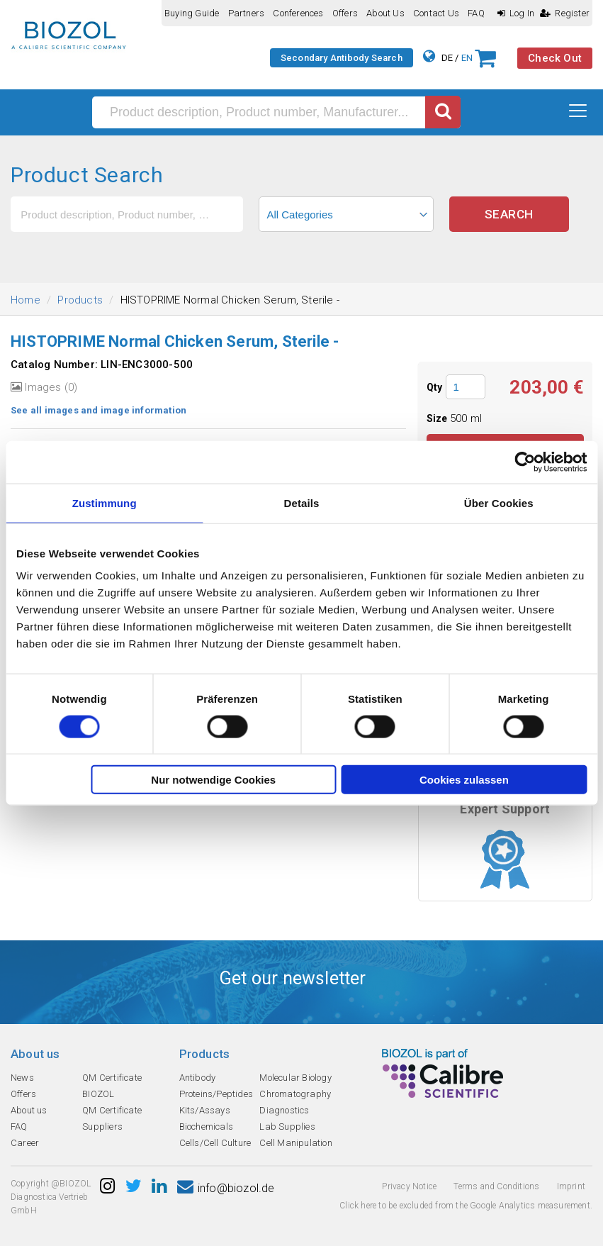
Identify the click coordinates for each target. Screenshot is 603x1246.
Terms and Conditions (496, 1186)
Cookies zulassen (464, 780)
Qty (435, 387)
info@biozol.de (226, 1188)
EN (467, 57)
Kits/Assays (204, 1110)
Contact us (436, 13)
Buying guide (191, 13)
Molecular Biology (295, 1077)
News (22, 1077)
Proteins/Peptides (216, 1094)
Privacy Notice (409, 1186)
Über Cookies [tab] (499, 502)
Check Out (555, 58)
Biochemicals (206, 1126)
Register (565, 13)
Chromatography (295, 1094)
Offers (345, 13)
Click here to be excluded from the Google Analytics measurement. (465, 1206)
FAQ (476, 13)
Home (25, 300)
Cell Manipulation (295, 1142)
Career (25, 1142)
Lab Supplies (287, 1126)
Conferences (298, 13)
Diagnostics (284, 1110)
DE (447, 57)
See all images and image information (98, 410)
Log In (515, 13)
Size (438, 418)
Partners (246, 13)
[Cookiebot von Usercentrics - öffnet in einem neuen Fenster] (525, 461)
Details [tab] (302, 502)
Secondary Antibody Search (341, 57)
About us (385, 13)
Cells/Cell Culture (215, 1142)
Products (80, 300)
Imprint (571, 1186)
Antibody (197, 1077)
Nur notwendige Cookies (213, 780)
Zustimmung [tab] (104, 502)
